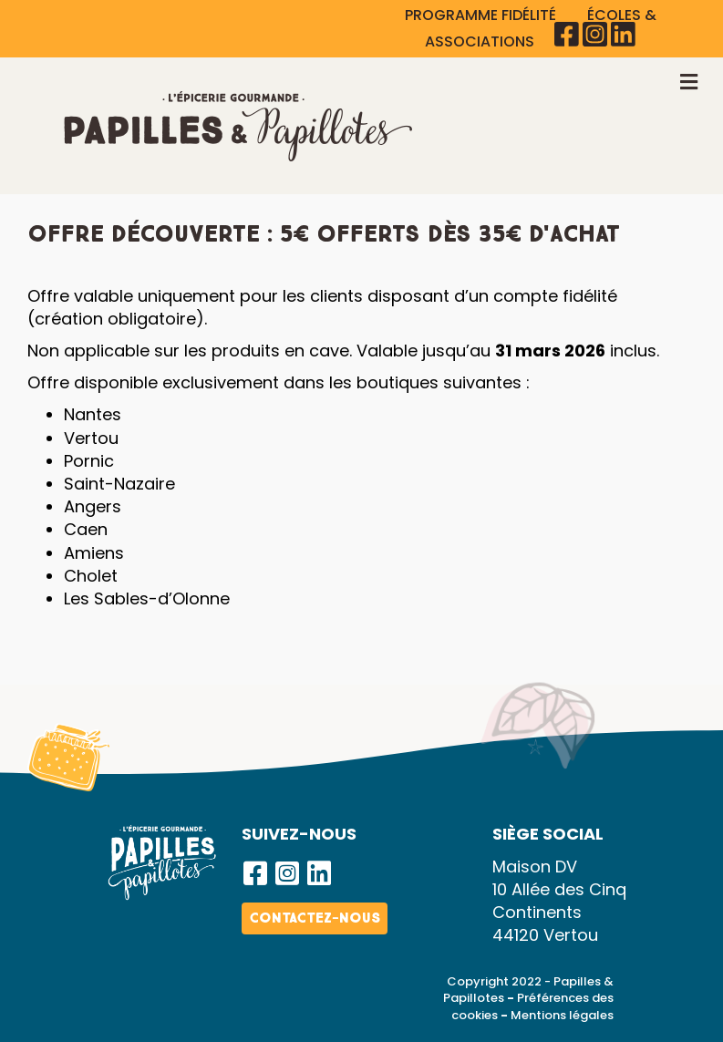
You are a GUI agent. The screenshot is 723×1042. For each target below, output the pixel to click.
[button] (255, 873)
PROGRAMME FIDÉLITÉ (482, 15)
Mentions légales (562, 1015)
